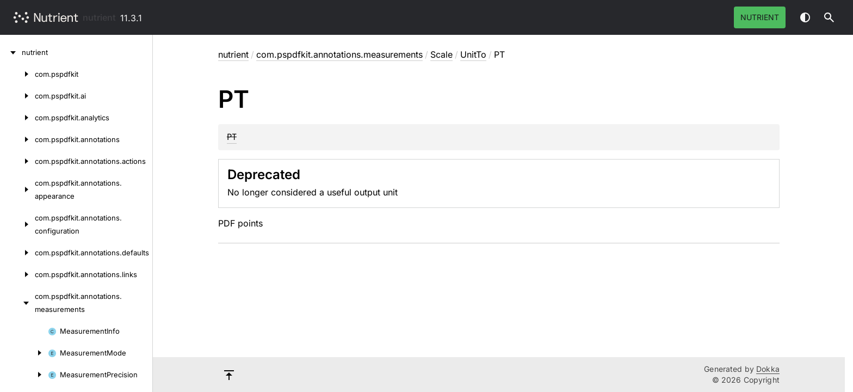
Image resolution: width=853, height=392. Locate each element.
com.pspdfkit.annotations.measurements (339, 54)
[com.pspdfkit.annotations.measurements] (17, 302)
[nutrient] (11, 52)
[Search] (829, 17)
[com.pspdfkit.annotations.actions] (17, 161)
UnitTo (473, 54)
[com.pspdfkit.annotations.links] (17, 274)
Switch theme (805, 17)
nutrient (99, 17)
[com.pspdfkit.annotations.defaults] (17, 253)
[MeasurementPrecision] (24, 374)
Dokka (768, 368)
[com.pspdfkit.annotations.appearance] (17, 189)
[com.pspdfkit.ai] (17, 96)
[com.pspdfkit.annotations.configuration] (17, 224)
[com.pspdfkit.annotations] (17, 139)
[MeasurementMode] (24, 353)
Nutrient (759, 17)
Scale (441, 54)
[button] (829, 17)
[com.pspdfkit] (17, 74)
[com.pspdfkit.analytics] (17, 117)
